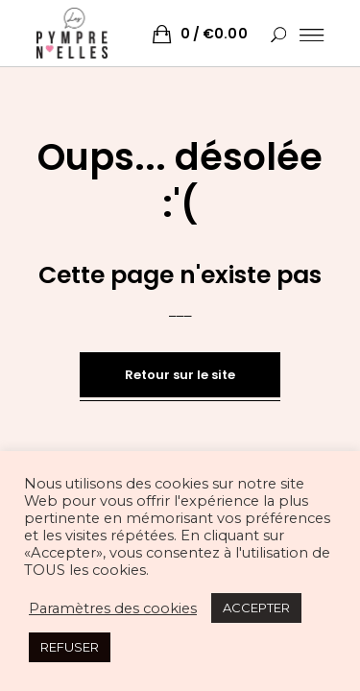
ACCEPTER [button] (256, 607)
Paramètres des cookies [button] (113, 608)
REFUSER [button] (69, 647)
